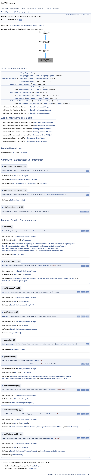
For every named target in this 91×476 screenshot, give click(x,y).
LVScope (13, 84)
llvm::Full (13, 376)
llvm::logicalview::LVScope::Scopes (14, 281)
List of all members (85, 14)
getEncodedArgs (25, 92)
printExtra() (44, 183)
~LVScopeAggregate (26, 81)
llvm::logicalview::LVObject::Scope (51, 251)
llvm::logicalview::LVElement (40, 110)
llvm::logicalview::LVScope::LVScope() (23, 179)
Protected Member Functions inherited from (26, 129)
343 (14, 153)
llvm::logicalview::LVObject (39, 113)
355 (15, 447)
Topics (23, 8)
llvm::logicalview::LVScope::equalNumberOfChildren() (29, 244)
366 (15, 399)
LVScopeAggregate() (19, 183)
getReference (24, 84)
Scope (41, 87)
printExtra (23, 104)
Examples (56, 8)
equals (21, 98)
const (37, 76)
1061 (15, 372)
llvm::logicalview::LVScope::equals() (62, 244)
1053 (15, 275)
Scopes (49, 101)
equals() (19, 278)
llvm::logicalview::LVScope (39, 107)
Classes (41, 8)
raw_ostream (34, 104)
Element (44, 90)
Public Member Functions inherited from (25, 107)
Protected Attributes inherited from (23, 138)
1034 (15, 240)
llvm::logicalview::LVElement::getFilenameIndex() (20, 246)
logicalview (9, 12)
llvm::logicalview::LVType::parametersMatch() (18, 251)
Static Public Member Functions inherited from (27, 122)
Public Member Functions (72, 14)
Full (50, 104)
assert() (13, 278)
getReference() (23, 376)
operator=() (32, 183)
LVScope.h (23, 153)
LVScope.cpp (26, 240)
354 (15, 325)
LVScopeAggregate (21, 12)
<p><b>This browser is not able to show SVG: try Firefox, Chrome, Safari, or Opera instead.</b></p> (46, 46)
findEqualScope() (18, 254)
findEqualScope (25, 101)
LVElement (35, 90)
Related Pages (14, 8)
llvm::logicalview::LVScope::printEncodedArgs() (19, 378)
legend (45, 64)
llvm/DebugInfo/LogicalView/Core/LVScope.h (27, 25)
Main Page (5, 8)
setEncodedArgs (25, 95)
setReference (24, 87)
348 (15, 176)
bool (16, 98)
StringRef (14, 92)
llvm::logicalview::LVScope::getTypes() (51, 246)
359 (15, 423)
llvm (2, 12)
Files (49, 8)
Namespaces (31, 8)
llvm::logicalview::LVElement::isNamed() (16, 248)
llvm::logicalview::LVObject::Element (23, 427)
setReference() (72, 427)
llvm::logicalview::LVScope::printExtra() (53, 378)
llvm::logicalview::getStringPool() (22, 305)
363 (15, 301)
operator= (23, 78)
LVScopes (41, 101)
